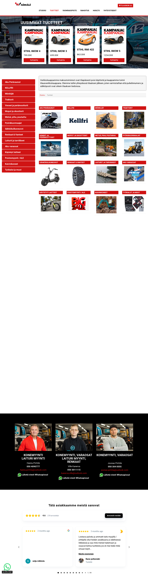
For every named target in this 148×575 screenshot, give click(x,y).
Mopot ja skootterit (77, 135)
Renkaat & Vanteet (76, 162)
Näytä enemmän (86, 554)
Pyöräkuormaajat (131, 135)
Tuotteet (54, 10)
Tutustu (34, 60)
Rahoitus (84, 10)
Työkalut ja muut (131, 192)
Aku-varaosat (129, 162)
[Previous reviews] (19, 547)
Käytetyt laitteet (48, 192)
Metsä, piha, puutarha (105, 135)
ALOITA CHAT (7, 572)
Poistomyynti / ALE (76, 192)
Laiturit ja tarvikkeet (105, 162)
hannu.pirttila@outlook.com (33, 470)
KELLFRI (70, 108)
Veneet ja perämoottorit (47, 136)
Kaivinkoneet (101, 192)
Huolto (96, 10)
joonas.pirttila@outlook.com (114, 470)
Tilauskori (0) (125, 5)
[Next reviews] (129, 547)
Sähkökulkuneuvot (49, 162)
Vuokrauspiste (70, 10)
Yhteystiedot (110, 10)
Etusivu (42, 10)
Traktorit (128, 108)
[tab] (58, 572)
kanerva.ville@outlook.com (74, 473)
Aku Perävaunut (47, 108)
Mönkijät (99, 108)
